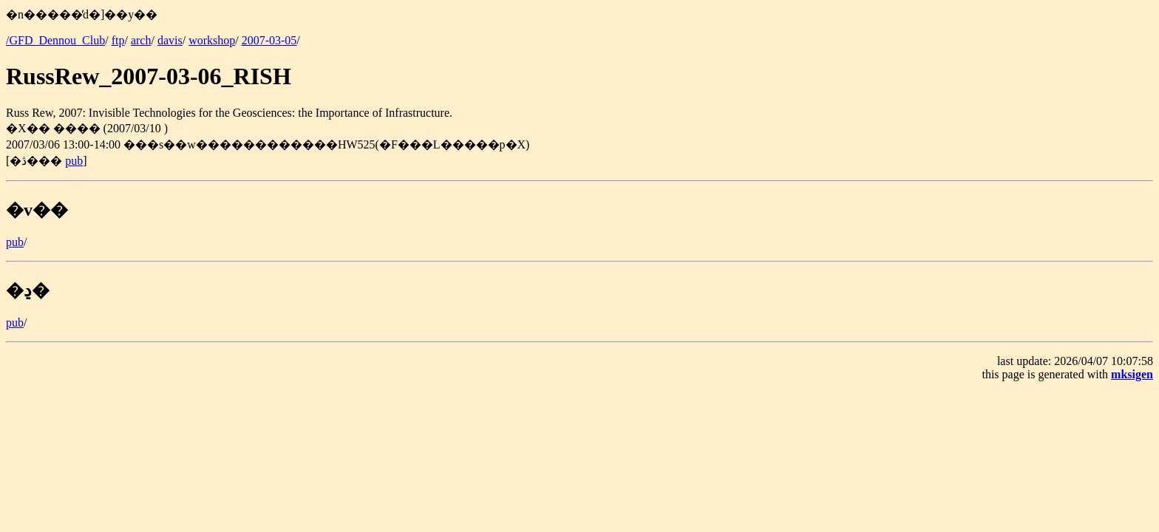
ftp (118, 40)
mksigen (1132, 374)
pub (74, 160)
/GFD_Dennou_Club (55, 40)
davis (170, 40)
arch (141, 40)
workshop (211, 40)
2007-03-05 (269, 40)
